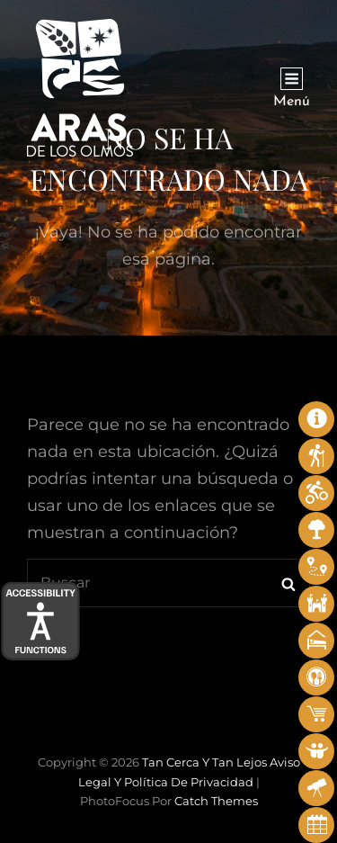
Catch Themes (216, 801)
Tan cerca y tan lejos (204, 762)
